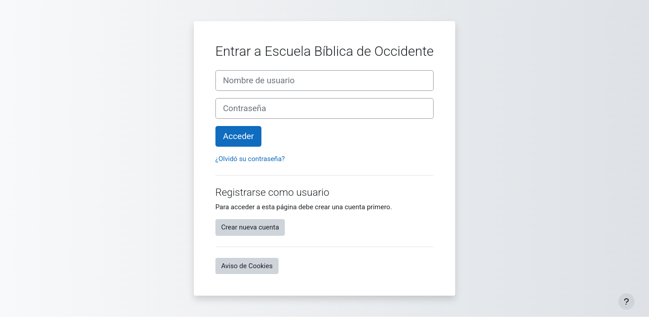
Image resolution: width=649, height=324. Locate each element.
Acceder (238, 136)
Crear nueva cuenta (250, 227)
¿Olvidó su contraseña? (250, 159)
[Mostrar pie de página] (626, 301)
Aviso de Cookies (247, 266)
